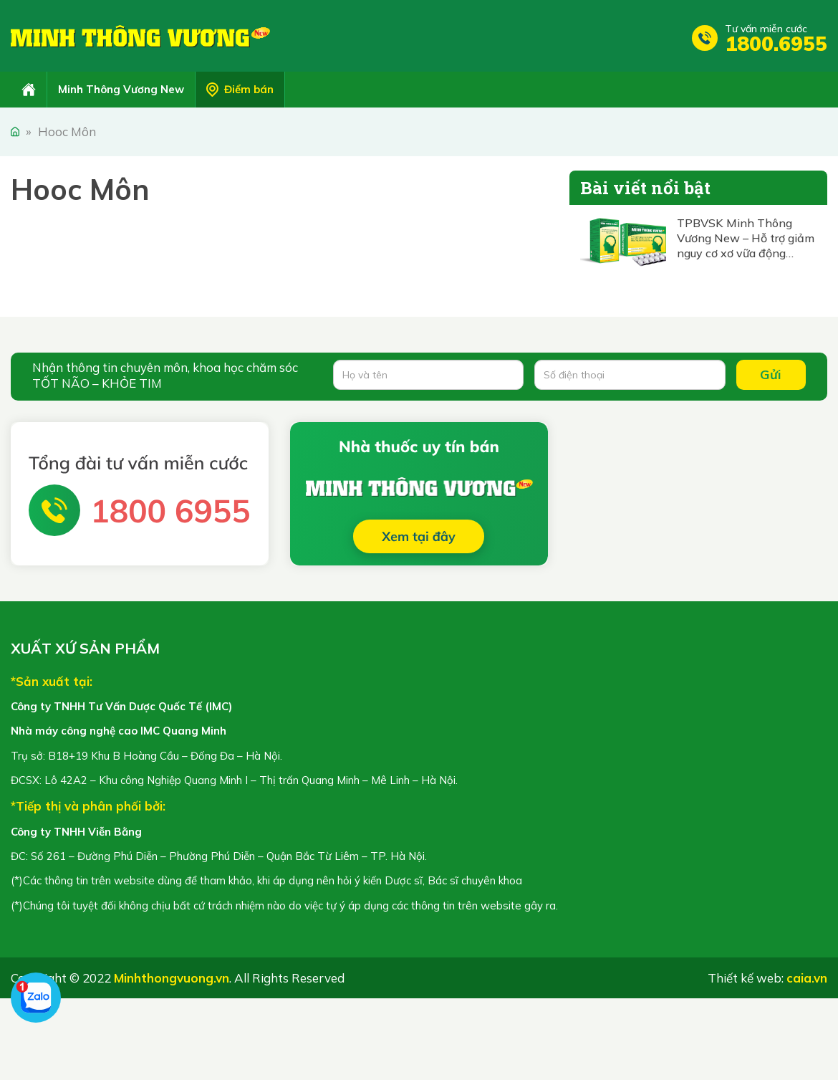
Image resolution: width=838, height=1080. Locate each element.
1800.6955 (776, 43)
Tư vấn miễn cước (766, 28)
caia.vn (806, 977)
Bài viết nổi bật (645, 187)
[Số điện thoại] (629, 375)
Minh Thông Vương (140, 36)
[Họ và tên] (428, 375)
